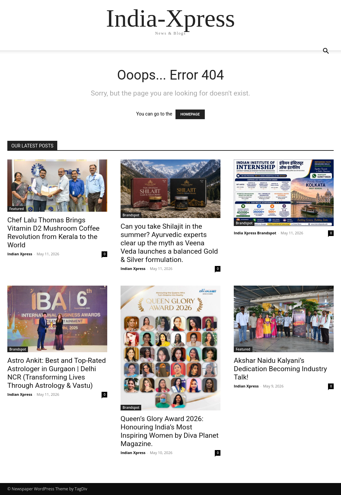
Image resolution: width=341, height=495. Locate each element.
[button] (326, 52)
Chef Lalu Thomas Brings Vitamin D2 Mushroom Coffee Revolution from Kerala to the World (53, 232)
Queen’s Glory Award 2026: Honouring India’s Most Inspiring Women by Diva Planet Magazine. (169, 431)
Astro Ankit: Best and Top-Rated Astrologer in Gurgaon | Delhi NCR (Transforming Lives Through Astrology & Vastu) (56, 373)
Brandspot (131, 215)
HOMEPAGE (190, 114)
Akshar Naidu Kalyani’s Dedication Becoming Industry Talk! (280, 369)
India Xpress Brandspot (255, 232)
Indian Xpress (19, 253)
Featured (16, 208)
